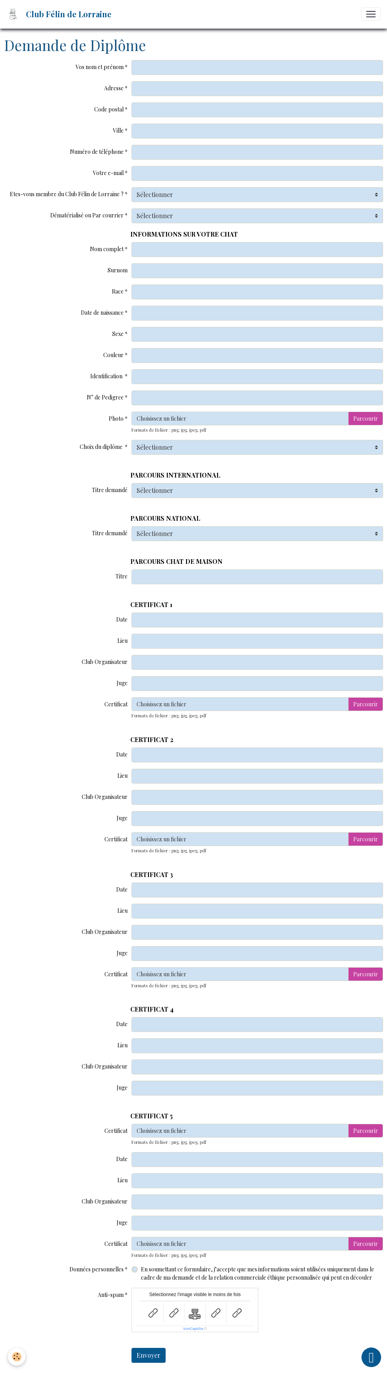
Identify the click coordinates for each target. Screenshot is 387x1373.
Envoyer (149, 1355)
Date (122, 619)
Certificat (116, 704)
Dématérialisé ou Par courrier (87, 215)
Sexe (118, 333)
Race (118, 291)
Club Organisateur (105, 662)
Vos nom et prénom (100, 67)
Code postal (109, 109)
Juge (122, 683)
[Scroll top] (371, 1357)
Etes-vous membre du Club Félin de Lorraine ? (67, 194)
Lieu (122, 640)
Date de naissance (102, 312)
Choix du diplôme (102, 446)
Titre (121, 576)
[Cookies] (17, 1357)
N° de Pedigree (105, 397)
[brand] (60, 14)
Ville (118, 130)
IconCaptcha (193, 1329)
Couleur (113, 355)
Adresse (114, 88)
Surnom (118, 270)
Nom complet (107, 249)
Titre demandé (110, 490)
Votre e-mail (108, 173)
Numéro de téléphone (97, 151)
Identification (107, 376)
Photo (116, 418)
